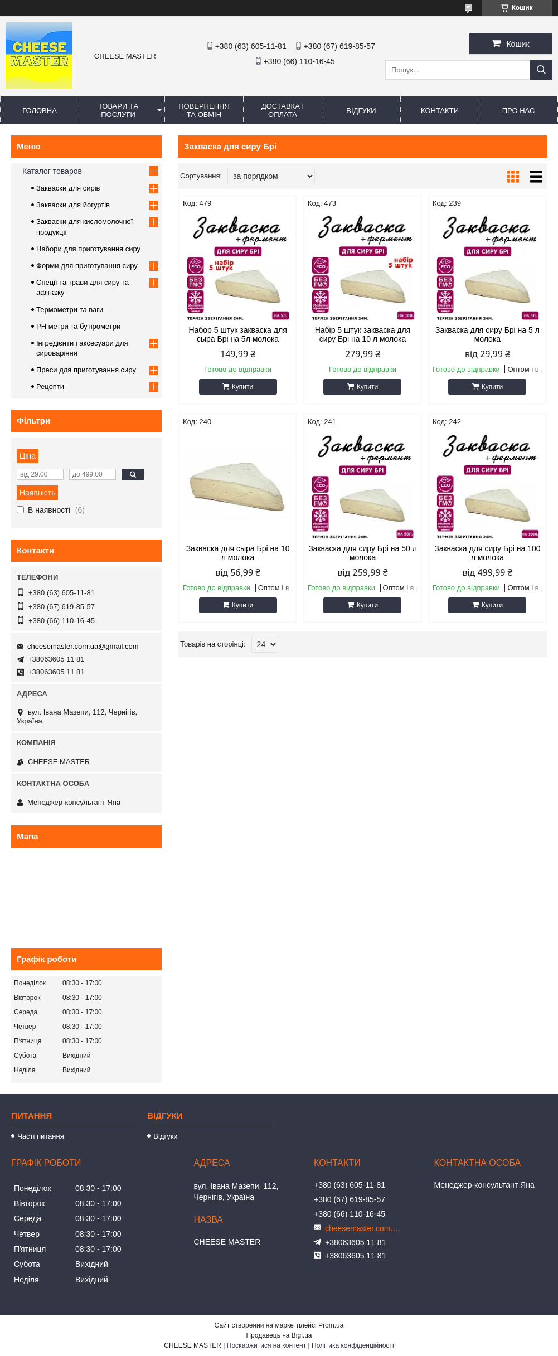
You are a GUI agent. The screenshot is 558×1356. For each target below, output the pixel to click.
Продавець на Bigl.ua (279, 1335)
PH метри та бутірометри (78, 326)
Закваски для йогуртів (73, 205)
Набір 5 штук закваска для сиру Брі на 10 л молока (363, 334)
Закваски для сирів (68, 188)
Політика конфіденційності (353, 1345)
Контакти (440, 110)
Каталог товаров (52, 171)
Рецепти (50, 386)
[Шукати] (541, 70)
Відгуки (361, 110)
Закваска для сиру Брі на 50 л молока (362, 553)
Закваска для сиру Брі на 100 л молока (487, 553)
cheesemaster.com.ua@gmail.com (83, 646)
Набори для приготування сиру (88, 249)
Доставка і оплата (282, 110)
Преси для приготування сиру (86, 370)
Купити (242, 387)
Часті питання (40, 1136)
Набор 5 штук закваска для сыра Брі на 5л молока (237, 334)
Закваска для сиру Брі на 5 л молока (487, 334)
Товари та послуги (118, 110)
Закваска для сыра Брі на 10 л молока (238, 553)
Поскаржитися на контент (266, 1345)
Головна (39, 110)
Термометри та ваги (69, 309)
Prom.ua (330, 1325)
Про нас (518, 110)
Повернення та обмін (204, 110)
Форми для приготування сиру (87, 265)
